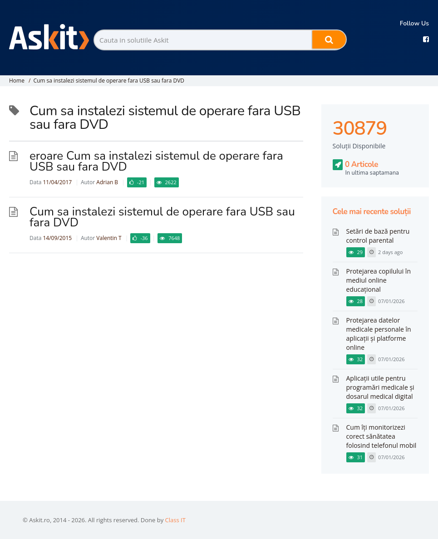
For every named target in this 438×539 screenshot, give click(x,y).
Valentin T (108, 238)
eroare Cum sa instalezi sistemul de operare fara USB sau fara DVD (156, 161)
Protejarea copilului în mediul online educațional (378, 280)
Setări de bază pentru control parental (378, 236)
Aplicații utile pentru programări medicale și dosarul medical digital (380, 387)
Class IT (175, 520)
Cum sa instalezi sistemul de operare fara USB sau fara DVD (108, 80)
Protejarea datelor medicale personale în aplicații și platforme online (378, 334)
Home (17, 80)
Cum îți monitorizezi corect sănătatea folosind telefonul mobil (381, 436)
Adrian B (107, 182)
